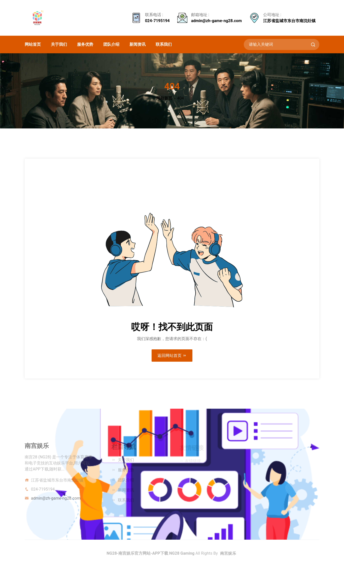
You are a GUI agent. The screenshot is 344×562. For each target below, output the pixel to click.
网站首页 (33, 44)
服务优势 (85, 44)
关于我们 (59, 44)
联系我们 (164, 44)
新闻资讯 (137, 44)
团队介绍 (111, 44)
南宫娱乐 (228, 554)
